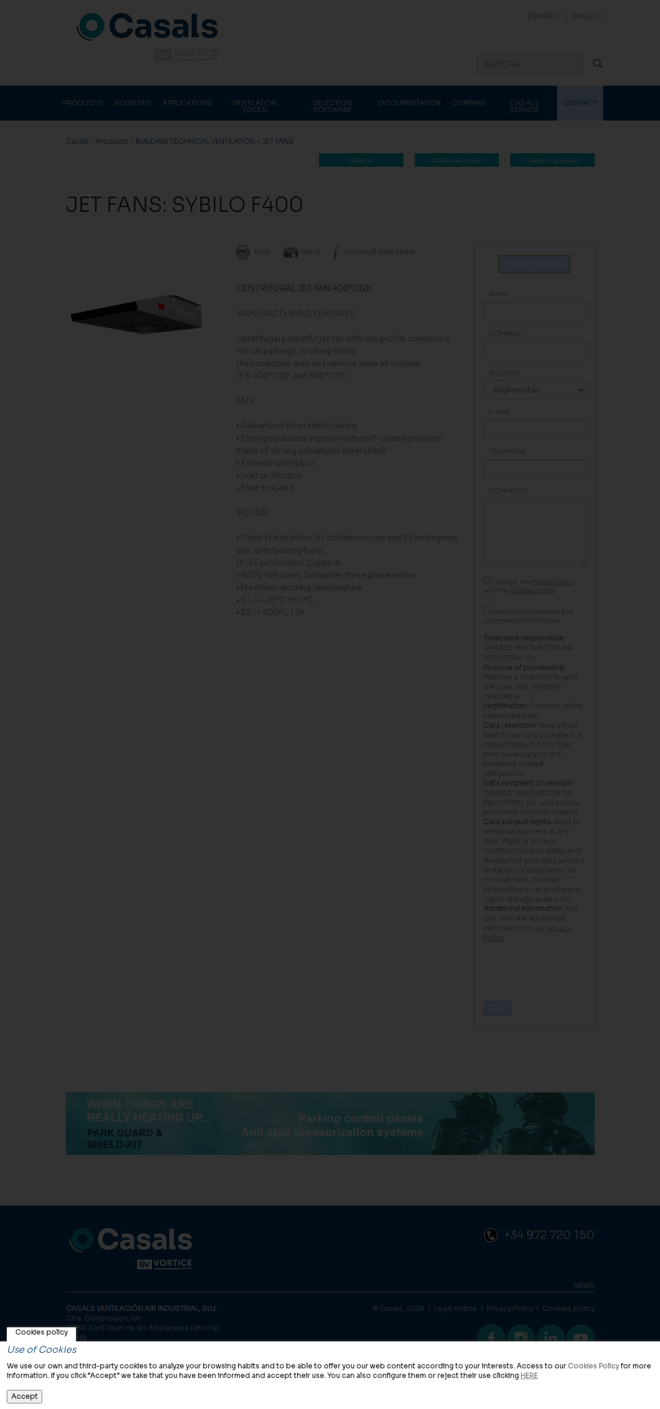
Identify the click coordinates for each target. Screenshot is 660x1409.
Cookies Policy (593, 1366)
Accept (24, 1396)
